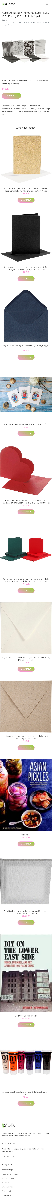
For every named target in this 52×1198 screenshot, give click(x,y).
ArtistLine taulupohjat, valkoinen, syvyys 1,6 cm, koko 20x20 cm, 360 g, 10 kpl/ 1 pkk (26, 912)
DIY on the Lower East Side (26, 1016)
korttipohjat (33, 80)
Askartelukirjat (7, 1170)
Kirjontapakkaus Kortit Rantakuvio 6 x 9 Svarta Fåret (26, 424)
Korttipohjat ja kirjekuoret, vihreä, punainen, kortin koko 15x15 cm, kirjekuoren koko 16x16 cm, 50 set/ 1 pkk (26, 580)
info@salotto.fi (8, 1156)
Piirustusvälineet (8, 1191)
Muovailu (5, 1182)
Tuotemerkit (6, 1195)
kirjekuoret (43, 80)
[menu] (47, 4)
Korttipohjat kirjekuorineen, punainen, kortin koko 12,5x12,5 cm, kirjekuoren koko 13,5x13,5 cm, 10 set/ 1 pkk (26, 501)
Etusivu (4, 20)
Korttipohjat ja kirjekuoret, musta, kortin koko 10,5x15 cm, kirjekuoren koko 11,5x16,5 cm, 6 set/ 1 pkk (26, 268)
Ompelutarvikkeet (9, 1187)
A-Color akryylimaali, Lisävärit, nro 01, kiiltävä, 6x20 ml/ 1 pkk (26, 1093)
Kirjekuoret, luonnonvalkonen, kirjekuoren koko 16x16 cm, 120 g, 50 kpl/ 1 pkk (26, 658)
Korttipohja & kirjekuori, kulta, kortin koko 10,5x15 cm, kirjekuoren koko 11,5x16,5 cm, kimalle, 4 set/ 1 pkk (26, 189)
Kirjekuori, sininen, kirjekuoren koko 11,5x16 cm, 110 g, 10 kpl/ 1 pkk (26, 346)
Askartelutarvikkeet (20, 80)
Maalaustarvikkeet (9, 1178)
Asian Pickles (26, 835)
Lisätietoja (11, 96)
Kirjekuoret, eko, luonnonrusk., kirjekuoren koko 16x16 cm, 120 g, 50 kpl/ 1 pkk (26, 737)
